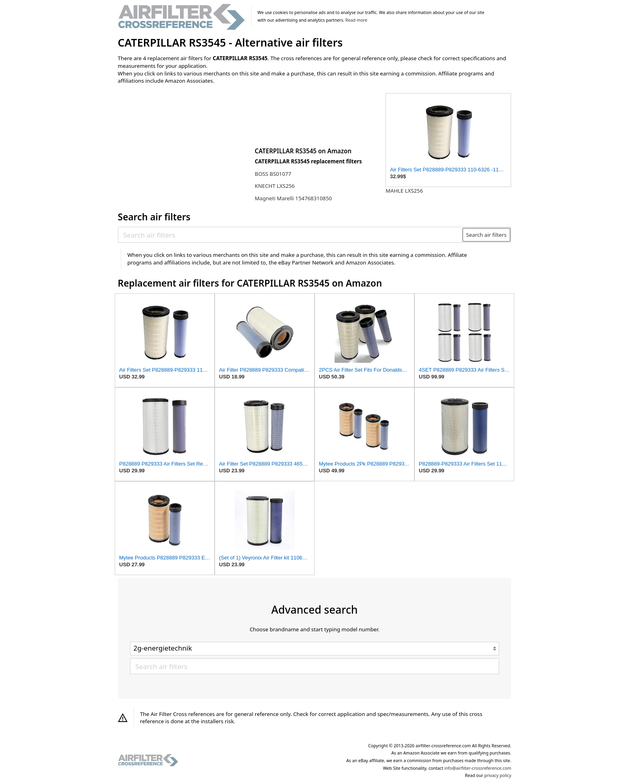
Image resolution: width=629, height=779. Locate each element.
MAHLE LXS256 (404, 190)
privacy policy (497, 775)
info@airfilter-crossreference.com (477, 768)
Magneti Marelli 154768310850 (293, 198)
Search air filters (486, 234)
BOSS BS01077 (273, 173)
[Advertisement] (184, 143)
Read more (356, 20)
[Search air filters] (291, 235)
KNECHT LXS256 (275, 185)
